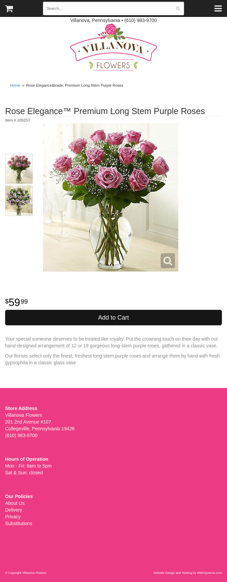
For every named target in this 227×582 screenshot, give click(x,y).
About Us (15, 503)
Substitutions (18, 523)
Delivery (13, 510)
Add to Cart (113, 317)
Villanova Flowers (113, 47)
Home (15, 85)
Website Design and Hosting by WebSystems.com (188, 573)
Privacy (13, 516)
